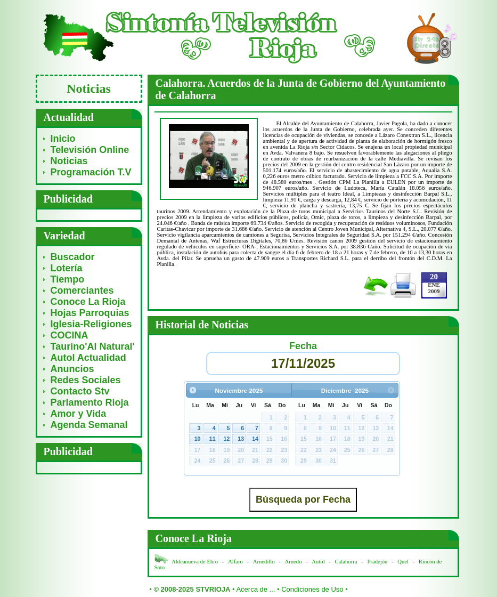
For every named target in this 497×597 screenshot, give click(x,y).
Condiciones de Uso (312, 589)
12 (227, 438)
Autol (319, 561)
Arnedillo (264, 561)
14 (255, 438)
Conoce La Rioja (88, 301)
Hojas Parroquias (90, 313)
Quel (403, 561)
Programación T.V (91, 172)
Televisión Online (90, 149)
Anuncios (72, 369)
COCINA (69, 335)
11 (212, 438)
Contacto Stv (80, 391)
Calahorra (346, 561)
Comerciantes (82, 290)
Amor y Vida (79, 413)
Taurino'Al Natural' (93, 346)
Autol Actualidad (88, 357)
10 (197, 438)
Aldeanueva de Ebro (195, 561)
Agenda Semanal (89, 424)
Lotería (67, 268)
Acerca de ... (255, 589)
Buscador (73, 257)
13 (241, 438)
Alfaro (235, 561)
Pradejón (377, 561)
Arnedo (293, 561)
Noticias (69, 161)
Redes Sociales (86, 380)
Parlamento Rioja (90, 402)
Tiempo (68, 279)
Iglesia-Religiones (91, 324)
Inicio (63, 138)
